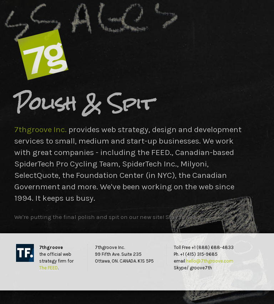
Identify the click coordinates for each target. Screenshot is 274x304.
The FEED (48, 267)
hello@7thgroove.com (209, 261)
